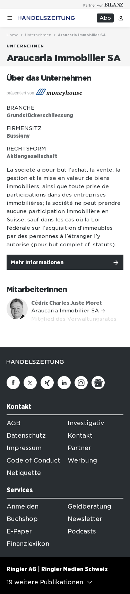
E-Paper (19, 531)
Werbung (82, 460)
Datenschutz (26, 435)
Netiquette (24, 472)
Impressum (24, 448)
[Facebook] (13, 382)
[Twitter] (30, 382)
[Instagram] (81, 382)
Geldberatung (89, 506)
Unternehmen (38, 35)
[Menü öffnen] (10, 18)
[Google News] (98, 382)
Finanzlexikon (28, 543)
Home (12, 35)
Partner (79, 448)
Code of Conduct (33, 460)
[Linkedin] (64, 382)
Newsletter (85, 518)
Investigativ (86, 423)
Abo (105, 18)
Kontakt (80, 435)
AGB (13, 423)
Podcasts (82, 531)
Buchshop (22, 518)
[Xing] (47, 382)
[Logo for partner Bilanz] (103, 5)
